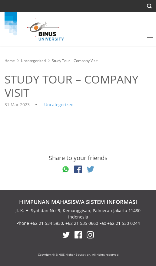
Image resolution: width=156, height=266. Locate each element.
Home (10, 60)
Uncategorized (33, 60)
